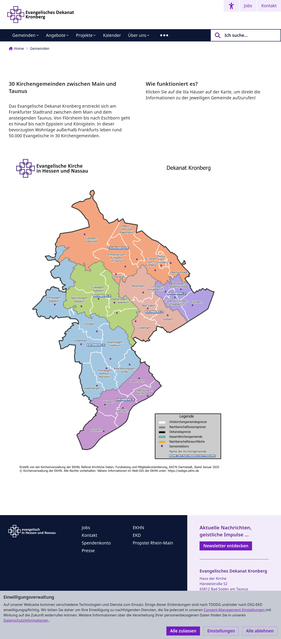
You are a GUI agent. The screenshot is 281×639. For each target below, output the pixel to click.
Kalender (112, 35)
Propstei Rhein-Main (153, 543)
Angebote (56, 35)
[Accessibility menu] (231, 6)
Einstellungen (221, 631)
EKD (137, 535)
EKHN (138, 527)
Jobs (248, 6)
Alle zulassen (183, 631)
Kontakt (269, 6)
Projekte (84, 35)
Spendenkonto (96, 543)
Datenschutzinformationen (26, 620)
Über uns (137, 35)
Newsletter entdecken (225, 546)
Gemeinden (24, 35)
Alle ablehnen (260, 631)
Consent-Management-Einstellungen (235, 609)
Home (16, 48)
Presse (88, 550)
